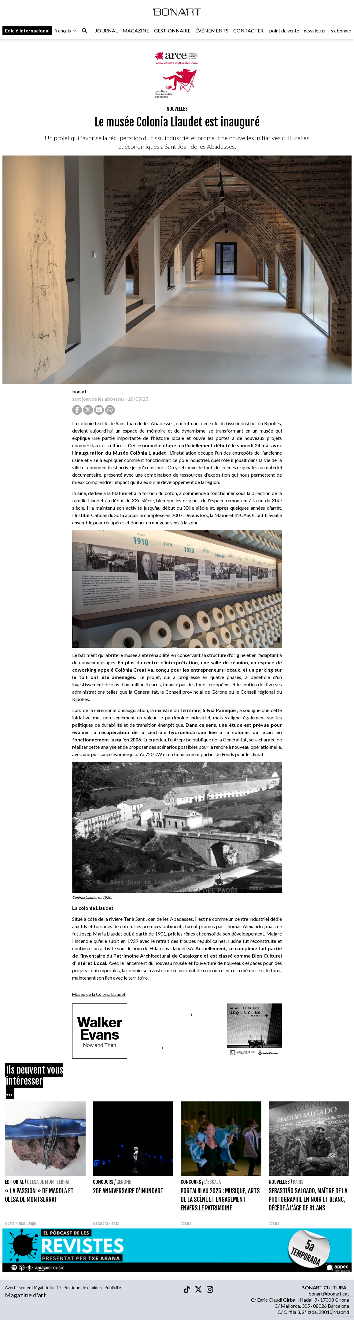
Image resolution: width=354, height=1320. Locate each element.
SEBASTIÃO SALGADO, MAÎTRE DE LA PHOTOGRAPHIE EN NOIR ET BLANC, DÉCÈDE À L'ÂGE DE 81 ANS (308, 1199)
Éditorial (14, 1182)
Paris (298, 1182)
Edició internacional (27, 31)
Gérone (123, 1182)
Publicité (112, 1287)
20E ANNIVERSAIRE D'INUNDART (128, 1191)
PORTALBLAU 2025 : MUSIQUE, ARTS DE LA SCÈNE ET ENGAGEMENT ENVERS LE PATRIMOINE (220, 1199)
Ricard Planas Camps (21, 1223)
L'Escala (212, 1182)
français (65, 31)
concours (103, 1182)
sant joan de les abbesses (98, 399)
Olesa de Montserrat (48, 1182)
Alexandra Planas (106, 1223)
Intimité (53, 1287)
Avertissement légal (24, 1287)
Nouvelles (177, 109)
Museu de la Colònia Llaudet (99, 994)
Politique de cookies (82, 1287)
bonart (79, 391)
